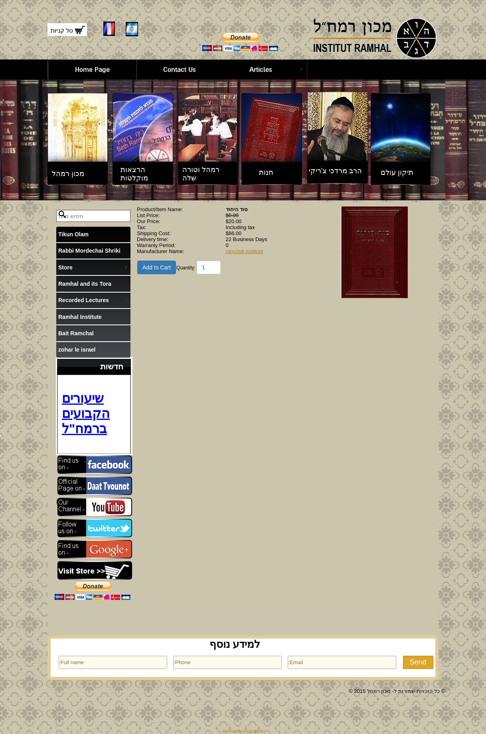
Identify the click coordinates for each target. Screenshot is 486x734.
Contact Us (179, 69)
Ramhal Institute (80, 317)
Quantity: (186, 268)
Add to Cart (156, 267)
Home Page (92, 69)
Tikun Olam (73, 234)
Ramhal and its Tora (84, 284)
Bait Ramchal (76, 333)
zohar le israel (76, 349)
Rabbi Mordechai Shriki (89, 250)
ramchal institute (245, 251)
